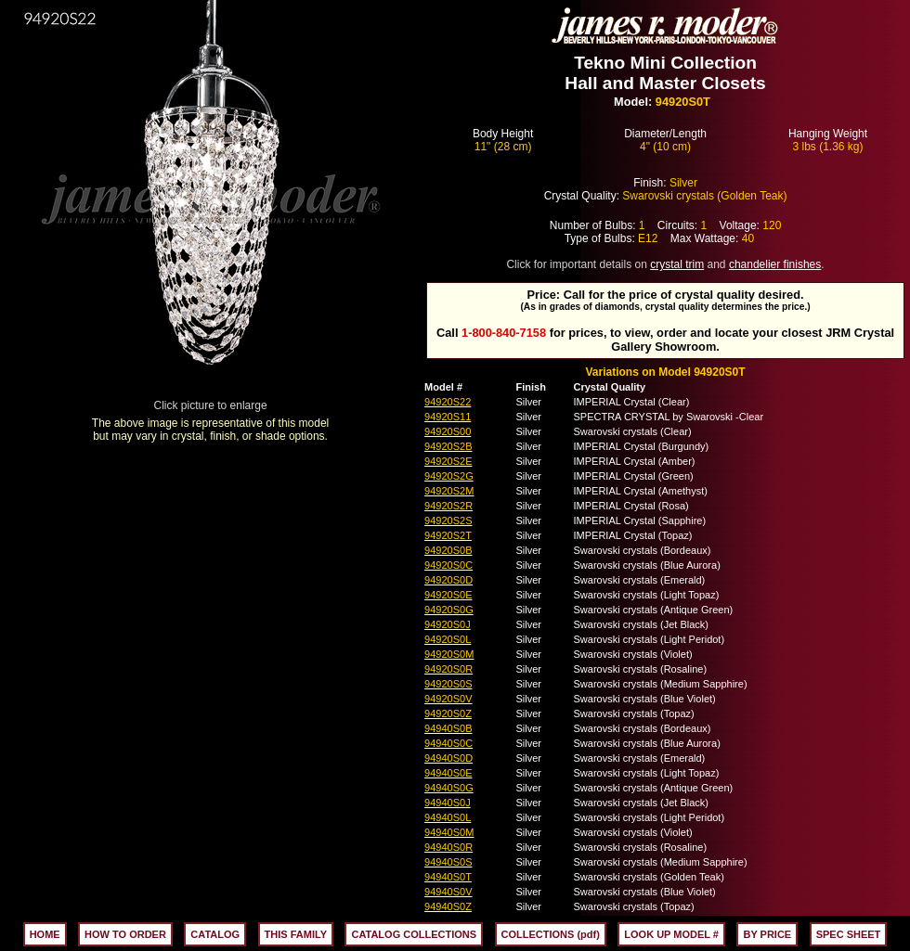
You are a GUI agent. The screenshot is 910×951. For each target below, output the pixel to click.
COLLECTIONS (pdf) (550, 934)
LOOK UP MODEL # (671, 934)
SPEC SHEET (848, 934)
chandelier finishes (775, 264)
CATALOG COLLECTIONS (413, 934)
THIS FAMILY (296, 934)
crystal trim (677, 264)
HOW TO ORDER (125, 934)
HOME (45, 934)
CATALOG (215, 934)
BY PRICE (767, 934)
